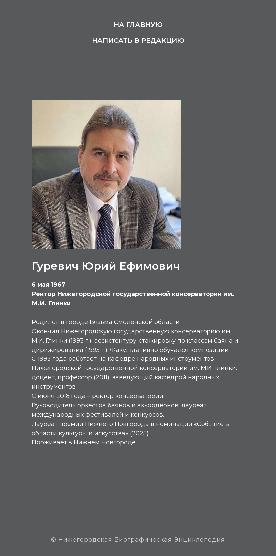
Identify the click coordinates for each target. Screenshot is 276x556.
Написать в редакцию (138, 40)
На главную (138, 25)
